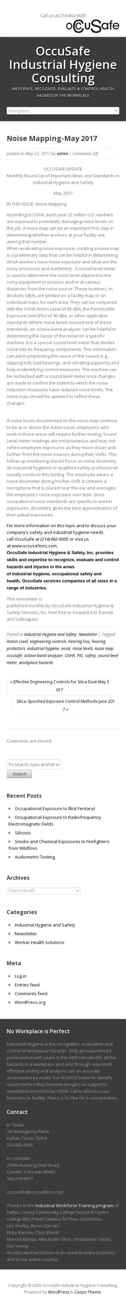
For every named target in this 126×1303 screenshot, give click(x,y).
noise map (104, 648)
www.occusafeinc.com (34, 546)
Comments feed (31, 993)
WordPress (58, 1292)
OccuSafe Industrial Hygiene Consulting (63, 64)
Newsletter (88, 634)
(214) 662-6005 (54, 539)
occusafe (14, 655)
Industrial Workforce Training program (74, 1205)
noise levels (83, 648)
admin (62, 153)
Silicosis (23, 833)
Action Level (17, 641)
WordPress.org (30, 1002)
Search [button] (19, 773)
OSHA (70, 655)
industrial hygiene (43, 648)
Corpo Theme (87, 1292)
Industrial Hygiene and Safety (50, 634)
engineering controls (48, 641)
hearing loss (79, 641)
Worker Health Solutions (40, 942)
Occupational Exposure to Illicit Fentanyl (55, 808)
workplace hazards (36, 662)
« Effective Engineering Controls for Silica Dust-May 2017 (59, 686)
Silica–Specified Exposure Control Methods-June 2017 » (65, 705)
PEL (80, 655)
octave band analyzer (43, 655)
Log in (21, 976)
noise (66, 648)
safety (90, 655)
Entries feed (27, 985)
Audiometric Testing (35, 857)
